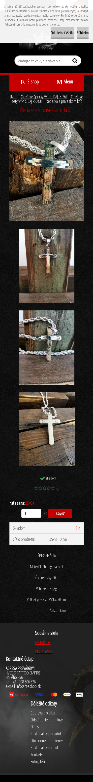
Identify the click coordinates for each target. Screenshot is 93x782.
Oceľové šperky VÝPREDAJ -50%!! (44, 97)
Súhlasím (83, 33)
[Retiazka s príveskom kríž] (46, 124)
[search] (75, 62)
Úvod (13, 97)
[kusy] (31, 513)
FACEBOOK (43, 642)
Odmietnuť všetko (62, 33)
